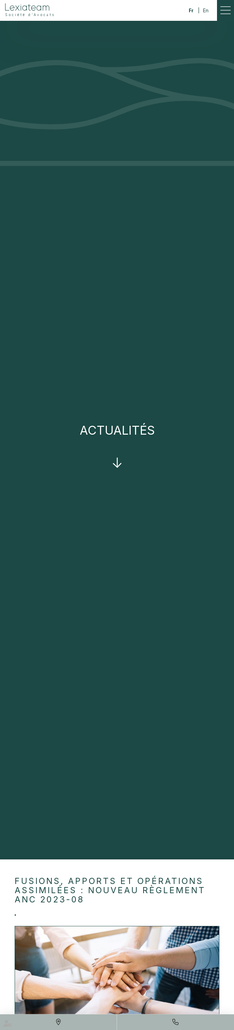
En (205, 10)
